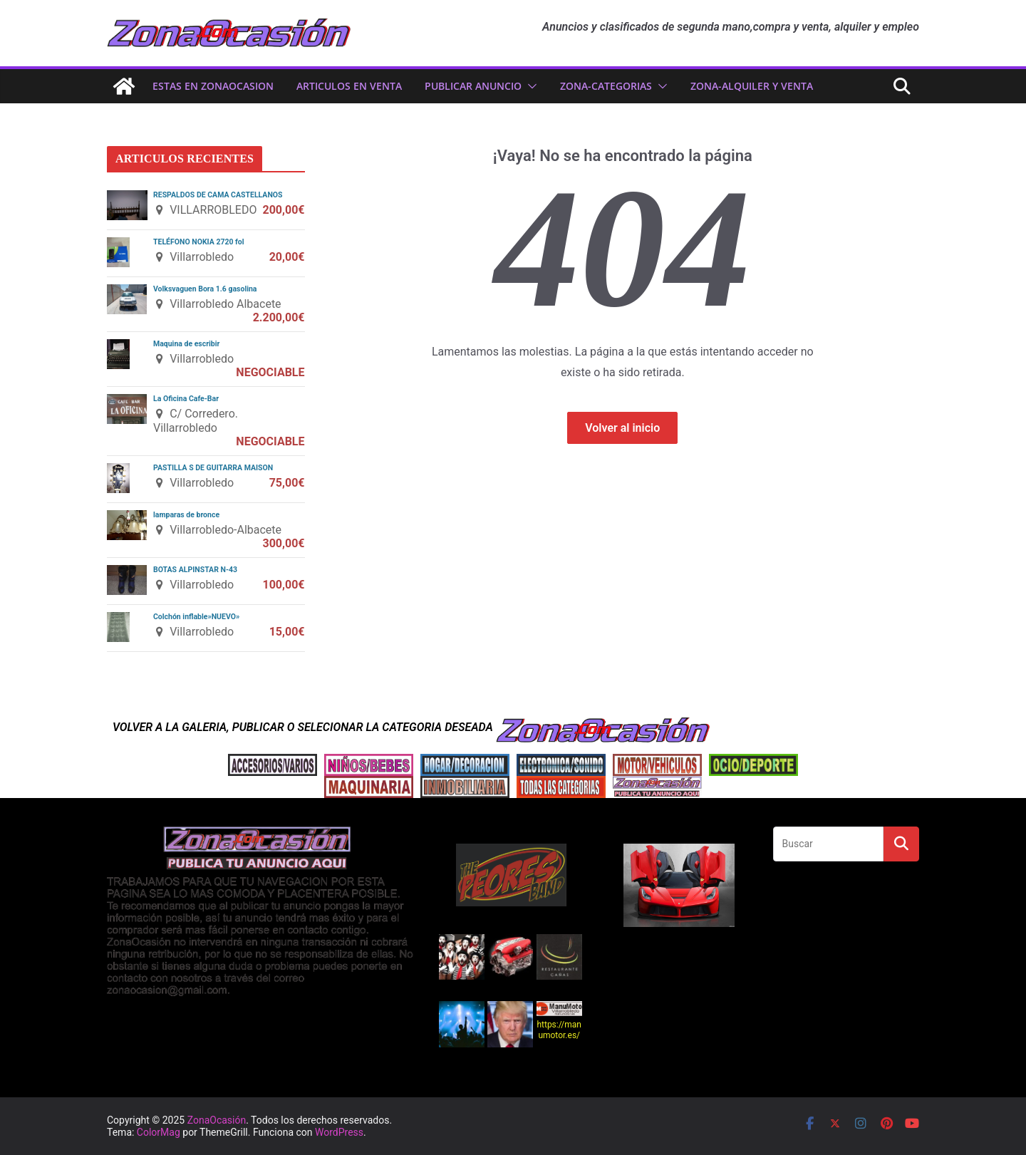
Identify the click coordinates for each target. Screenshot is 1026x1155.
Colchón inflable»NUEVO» (196, 616)
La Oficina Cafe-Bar (186, 398)
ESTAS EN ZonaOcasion (213, 86)
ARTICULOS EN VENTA (349, 86)
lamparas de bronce (186, 514)
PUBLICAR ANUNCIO (473, 86)
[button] (529, 86)
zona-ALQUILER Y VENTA (751, 86)
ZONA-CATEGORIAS (606, 86)
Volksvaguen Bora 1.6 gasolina (204, 289)
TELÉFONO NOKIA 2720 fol (198, 242)
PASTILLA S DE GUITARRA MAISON (213, 467)
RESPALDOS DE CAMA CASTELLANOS (218, 195)
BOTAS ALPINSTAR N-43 (195, 569)
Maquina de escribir (186, 343)
